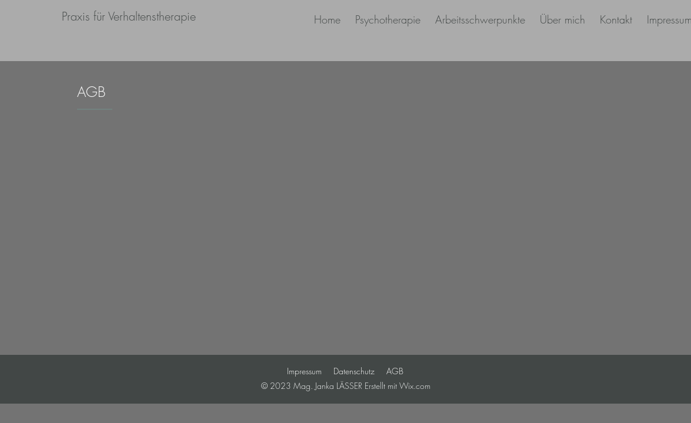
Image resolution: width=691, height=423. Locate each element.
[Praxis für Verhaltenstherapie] (129, 16)
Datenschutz (354, 371)
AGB (394, 371)
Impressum (304, 371)
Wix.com (414, 385)
